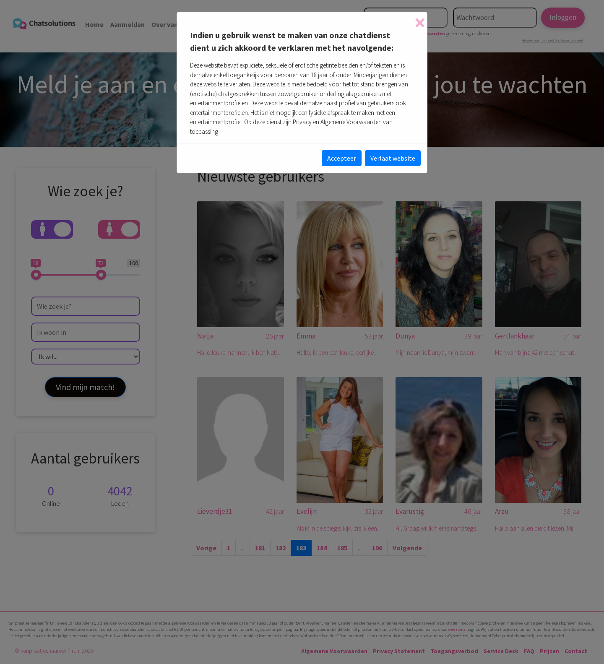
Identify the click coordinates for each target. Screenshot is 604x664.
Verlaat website (392, 158)
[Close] (420, 22)
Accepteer (341, 158)
